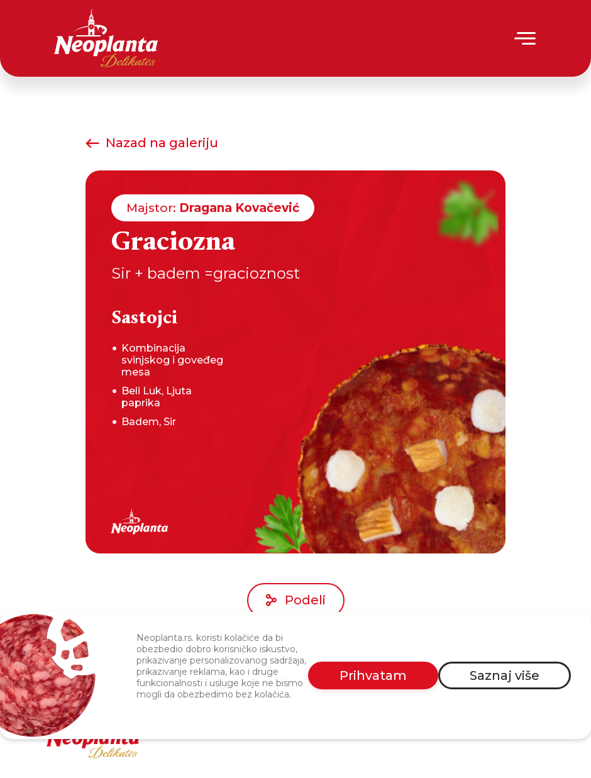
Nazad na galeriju (152, 142)
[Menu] (526, 38)
